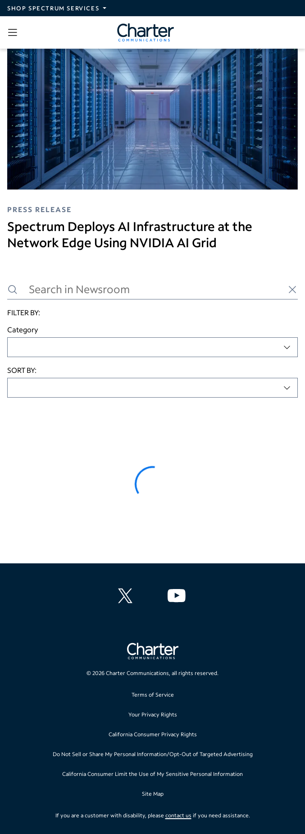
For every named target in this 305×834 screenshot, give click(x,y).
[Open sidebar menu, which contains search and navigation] (14, 32)
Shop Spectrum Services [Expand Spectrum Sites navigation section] (53, 8)
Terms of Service (153, 694)
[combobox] (152, 347)
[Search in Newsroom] (152, 289)
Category (22, 329)
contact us (178, 815)
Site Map (153, 793)
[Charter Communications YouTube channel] (178, 596)
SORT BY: (21, 370)
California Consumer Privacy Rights (153, 734)
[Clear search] (292, 289)
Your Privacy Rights (152, 714)
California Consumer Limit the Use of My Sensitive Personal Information (152, 774)
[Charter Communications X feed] (127, 596)
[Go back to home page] (152, 652)
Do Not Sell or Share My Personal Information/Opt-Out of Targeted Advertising (153, 754)
